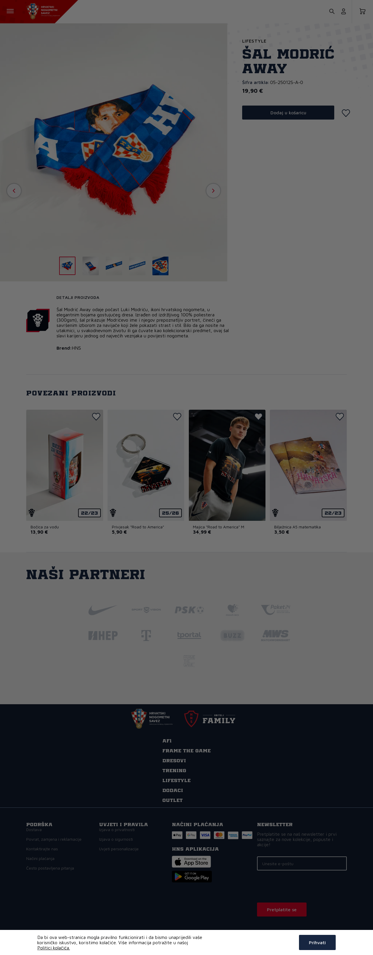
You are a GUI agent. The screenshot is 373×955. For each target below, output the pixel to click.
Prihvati (317, 942)
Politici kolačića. (53, 947)
